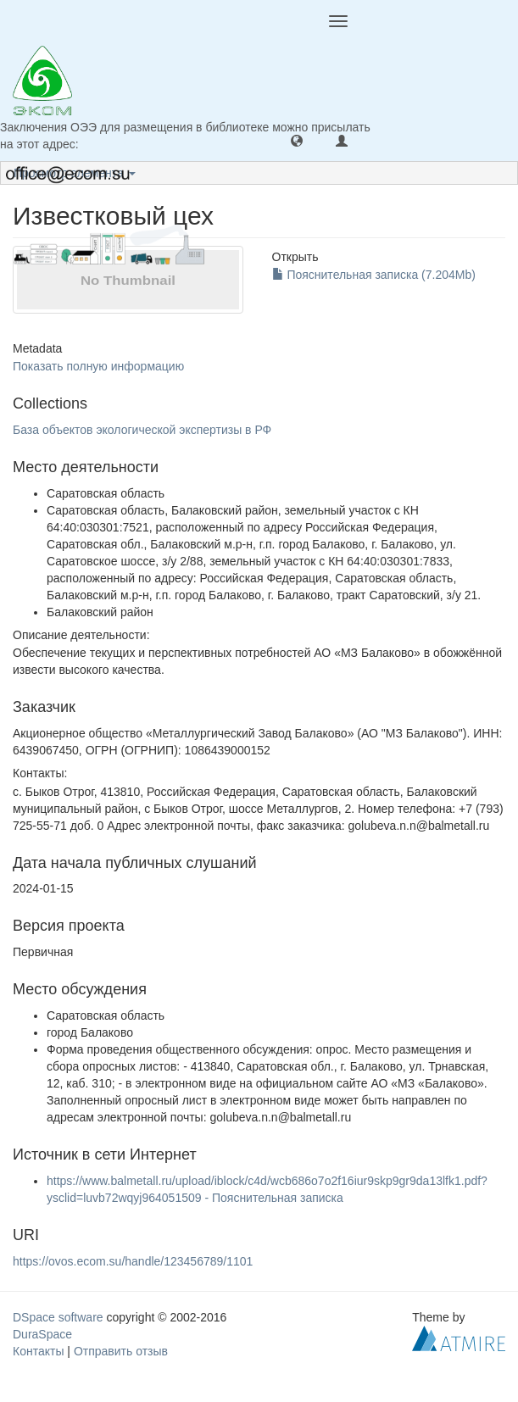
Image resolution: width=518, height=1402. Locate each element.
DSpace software (58, 1317)
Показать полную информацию (98, 366)
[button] (296, 139)
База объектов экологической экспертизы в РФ (142, 430)
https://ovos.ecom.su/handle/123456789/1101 (133, 1261)
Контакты (38, 1351)
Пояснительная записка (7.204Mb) (374, 274)
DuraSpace (42, 1334)
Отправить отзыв (121, 1351)
